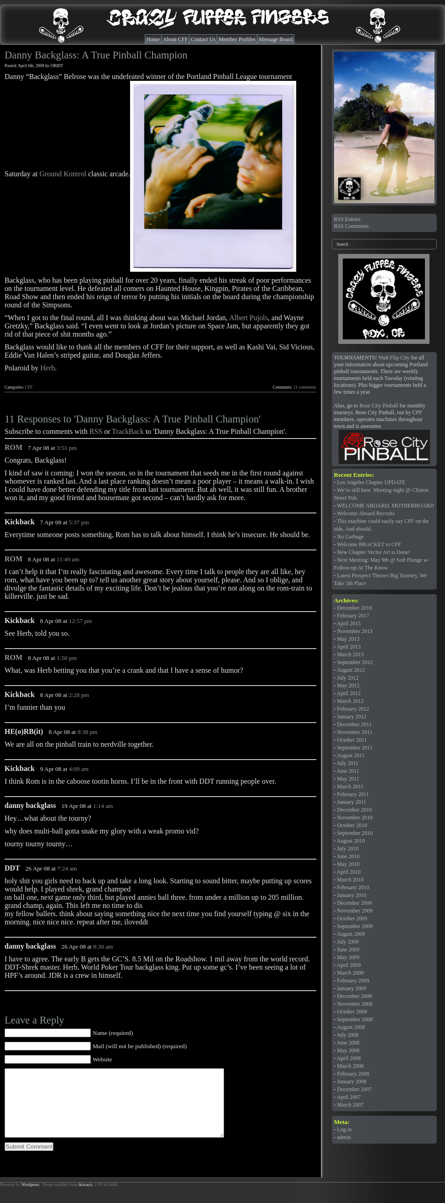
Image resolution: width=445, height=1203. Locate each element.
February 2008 (353, 1074)
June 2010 (348, 856)
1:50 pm (67, 657)
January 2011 (351, 802)
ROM (13, 447)
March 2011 (350, 786)
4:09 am (79, 768)
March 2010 (350, 879)
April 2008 (349, 1058)
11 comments (304, 387)
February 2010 (353, 887)
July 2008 (348, 1035)
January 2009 (351, 988)
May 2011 (348, 779)
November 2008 (355, 1004)
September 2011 (355, 747)
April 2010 (349, 872)
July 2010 (348, 848)
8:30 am (103, 946)
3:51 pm (67, 447)
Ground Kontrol (62, 174)
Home (153, 39)
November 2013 (355, 631)
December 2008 (354, 996)
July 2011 (348, 763)
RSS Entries (347, 219)
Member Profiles (237, 39)
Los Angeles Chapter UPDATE (371, 482)
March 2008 (350, 1066)
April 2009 (349, 965)
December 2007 (354, 1089)
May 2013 (348, 639)
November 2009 (355, 911)
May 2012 (348, 685)
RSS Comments (351, 226)
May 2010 (348, 864)
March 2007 (350, 1105)
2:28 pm (79, 694)
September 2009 (355, 926)
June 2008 (348, 1042)
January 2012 (351, 716)
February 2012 (353, 709)
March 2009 (350, 973)
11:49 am (68, 559)
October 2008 (352, 1011)
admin (344, 1137)
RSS (95, 431)
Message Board (276, 39)
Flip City (399, 357)
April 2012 (349, 693)
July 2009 (348, 942)
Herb (47, 368)
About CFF (175, 39)
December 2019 (354, 608)
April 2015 (349, 623)
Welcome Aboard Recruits (365, 513)
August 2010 (351, 841)
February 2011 (353, 794)
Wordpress (30, 1198)
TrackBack (128, 431)
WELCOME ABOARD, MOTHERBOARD (385, 505)
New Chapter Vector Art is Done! (373, 552)
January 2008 (351, 1081)
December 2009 (354, 903)
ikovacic (86, 1198)
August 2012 (351, 670)
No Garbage (350, 536)
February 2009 (353, 980)
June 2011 (348, 771)
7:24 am (67, 868)
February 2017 (353, 615)
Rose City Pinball (379, 405)
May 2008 (348, 1050)
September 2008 (355, 1019)
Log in (344, 1129)
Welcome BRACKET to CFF (369, 544)
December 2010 (354, 810)
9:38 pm (87, 731)
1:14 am (103, 805)
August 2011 (351, 755)
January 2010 (351, 895)
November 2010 (355, 817)
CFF (29, 387)
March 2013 (350, 654)
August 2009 (351, 934)
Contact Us (203, 39)
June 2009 (348, 949)
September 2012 (355, 662)
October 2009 (352, 918)
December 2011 (354, 724)
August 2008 (351, 1027)
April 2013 (349, 647)
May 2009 (348, 957)
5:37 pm (79, 522)
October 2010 (352, 825)
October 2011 (352, 740)
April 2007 (349, 1097)
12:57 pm (80, 620)
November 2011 (354, 732)
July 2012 (348, 678)
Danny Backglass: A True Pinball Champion (96, 55)
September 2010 (355, 833)
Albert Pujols (248, 318)
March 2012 (350, 701)
